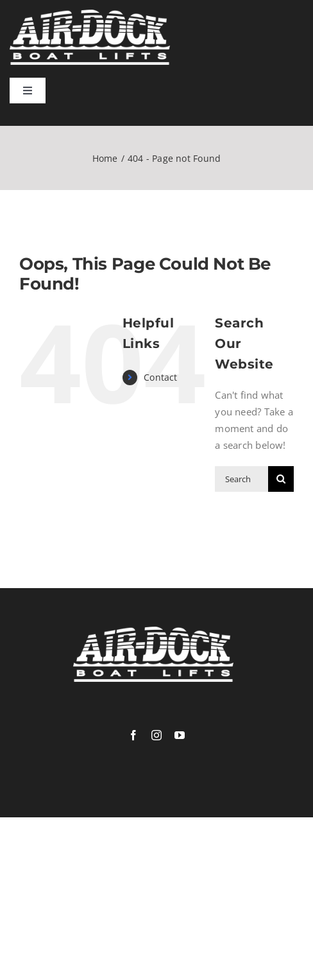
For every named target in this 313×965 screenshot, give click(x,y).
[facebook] (133, 735)
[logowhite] (90, 14)
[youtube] (179, 735)
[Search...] (241, 479)
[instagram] (156, 735)
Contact (161, 377)
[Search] (281, 479)
